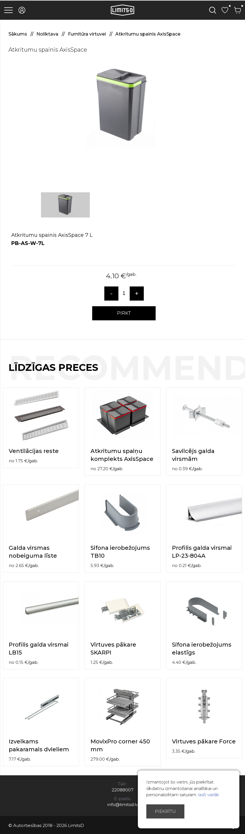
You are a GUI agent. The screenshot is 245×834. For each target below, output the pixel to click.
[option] (122, 106)
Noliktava (47, 34)
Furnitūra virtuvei (87, 34)
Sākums (18, 34)
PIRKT (124, 313)
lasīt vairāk (208, 794)
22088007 (122, 790)
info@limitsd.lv (122, 804)
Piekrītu (165, 811)
